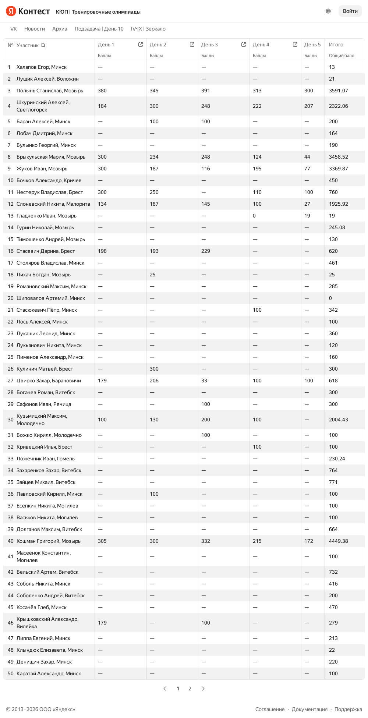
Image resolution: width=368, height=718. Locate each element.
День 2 (162, 44)
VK (13, 29)
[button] (31, 45)
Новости (34, 29)
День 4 (265, 44)
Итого (340, 44)
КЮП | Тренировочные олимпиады (98, 12)
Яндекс (63, 709)
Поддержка (348, 709)
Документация (310, 709)
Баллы (108, 56)
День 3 (213, 44)
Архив (59, 29)
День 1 (110, 44)
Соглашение (270, 709)
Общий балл (345, 56)
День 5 (316, 44)
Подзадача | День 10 (99, 29)
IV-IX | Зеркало (148, 29)
